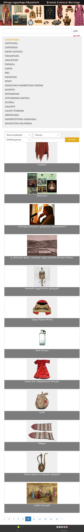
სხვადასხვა (11, 77)
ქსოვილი (10, 90)
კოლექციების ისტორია (17, 98)
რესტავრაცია (12, 56)
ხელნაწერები (12, 94)
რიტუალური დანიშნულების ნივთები (24, 85)
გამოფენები (11, 47)
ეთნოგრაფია (12, 115)
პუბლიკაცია (11, 43)
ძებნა (75, 31)
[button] (18, 135)
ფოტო (8, 81)
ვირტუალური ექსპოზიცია (18, 123)
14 (51, 519)
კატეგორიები (12, 40)
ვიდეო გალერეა (14, 52)
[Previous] (4, 519)
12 (40, 519)
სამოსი (8, 69)
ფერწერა (10, 64)
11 (34, 519)
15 (57, 519)
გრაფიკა (9, 102)
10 (28, 519)
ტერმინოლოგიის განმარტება (20, 119)
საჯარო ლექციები (14, 111)
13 (45, 519)
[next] (62, 519)
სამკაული (10, 107)
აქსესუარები (11, 60)
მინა (7, 73)
